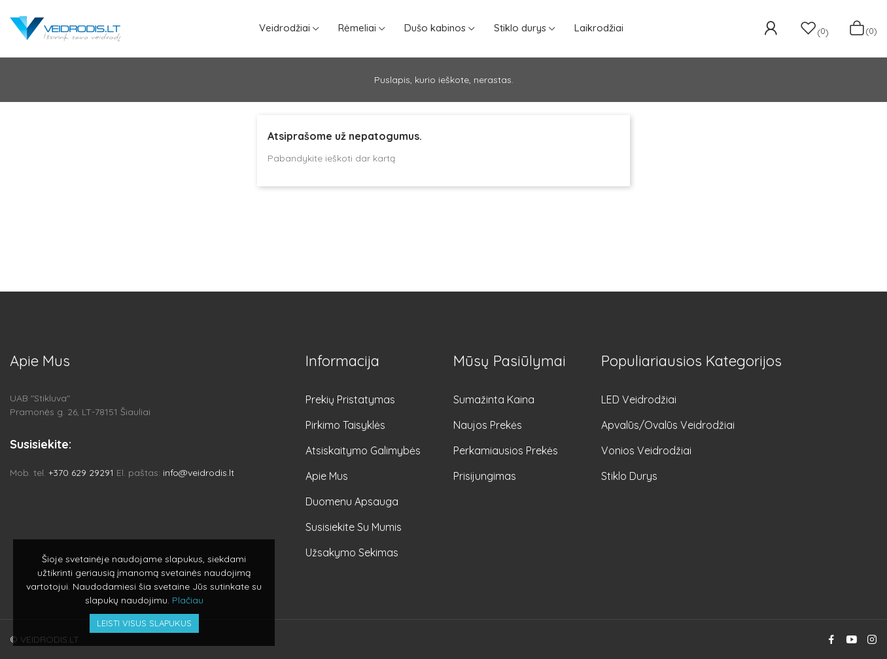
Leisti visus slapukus (144, 623)
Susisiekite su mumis (353, 526)
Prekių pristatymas (350, 399)
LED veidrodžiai (638, 399)
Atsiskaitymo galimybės (363, 450)
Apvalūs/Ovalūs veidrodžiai (668, 424)
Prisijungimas (484, 475)
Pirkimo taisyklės (345, 424)
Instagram (872, 639)
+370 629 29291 (81, 473)
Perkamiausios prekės (505, 450)
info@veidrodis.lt (198, 473)
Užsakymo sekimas (351, 552)
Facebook (831, 639)
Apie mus (326, 475)
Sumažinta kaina (493, 399)
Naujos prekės (487, 424)
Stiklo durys (629, 475)
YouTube (851, 639)
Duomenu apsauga (351, 501)
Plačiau (187, 600)
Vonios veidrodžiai (646, 450)
